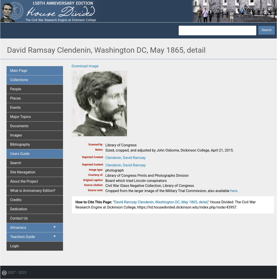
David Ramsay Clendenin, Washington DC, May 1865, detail (160, 202)
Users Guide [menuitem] (19, 154)
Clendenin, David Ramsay (125, 158)
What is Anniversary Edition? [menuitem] (32, 190)
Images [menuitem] (16, 135)
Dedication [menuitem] (18, 209)
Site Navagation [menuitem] (22, 172)
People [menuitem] (15, 89)
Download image (85, 66)
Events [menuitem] (15, 107)
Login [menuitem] (14, 246)
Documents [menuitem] (19, 126)
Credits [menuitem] (16, 200)
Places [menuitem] (15, 98)
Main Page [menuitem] (18, 70)
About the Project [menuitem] (24, 181)
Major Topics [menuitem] (20, 117)
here (233, 191)
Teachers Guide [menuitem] (33, 237)
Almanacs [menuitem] (33, 228)
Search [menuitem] (15, 163)
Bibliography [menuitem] (20, 144)
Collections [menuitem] (19, 80)
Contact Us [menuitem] (19, 218)
